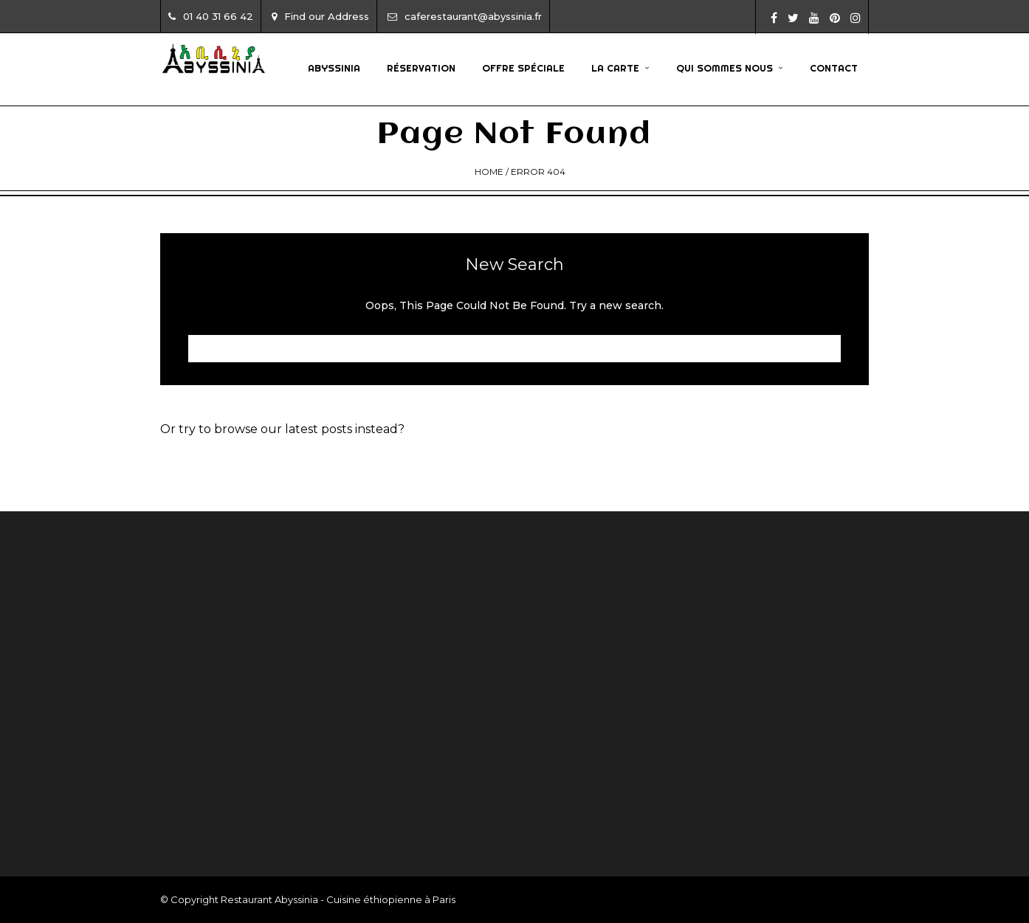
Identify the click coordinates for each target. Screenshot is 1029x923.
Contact (834, 68)
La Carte (615, 68)
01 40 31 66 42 (210, 16)
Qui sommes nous (724, 68)
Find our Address (320, 16)
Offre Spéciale (523, 68)
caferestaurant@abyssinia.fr (465, 16)
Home (489, 171)
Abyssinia (334, 68)
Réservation (421, 68)
